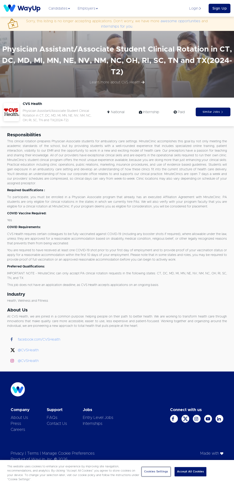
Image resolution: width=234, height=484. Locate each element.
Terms (33, 454)
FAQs (52, 418)
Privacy (17, 454)
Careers (18, 430)
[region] (117, 472)
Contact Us (57, 424)
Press (16, 424)
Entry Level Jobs (98, 418)
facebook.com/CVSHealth (39, 339)
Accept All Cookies (190, 471)
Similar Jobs (213, 111)
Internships (92, 424)
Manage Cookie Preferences (68, 454)
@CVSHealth (28, 350)
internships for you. (117, 26)
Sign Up (219, 8)
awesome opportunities (180, 21)
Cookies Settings (156, 471)
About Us (19, 418)
